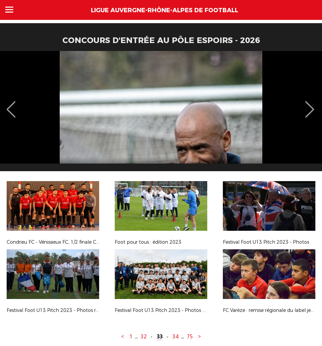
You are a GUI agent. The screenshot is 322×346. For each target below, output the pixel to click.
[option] (161, 113)
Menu (9, 9)
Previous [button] (11, 104)
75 (190, 336)
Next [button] (310, 104)
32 (144, 336)
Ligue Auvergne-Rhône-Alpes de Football (164, 10)
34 (175, 336)
